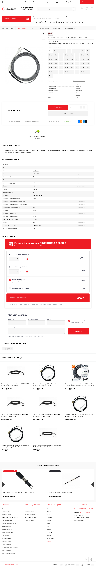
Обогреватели (5, 535)
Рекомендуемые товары (31, 517)
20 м (61, 59)
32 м (82, 63)
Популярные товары (30, 511)
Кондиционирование (7, 532)
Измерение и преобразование (10, 547)
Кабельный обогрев (7, 529)
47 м (77, 71)
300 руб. (69, 496)
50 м (50, 76)
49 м (87, 71)
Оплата (49, 520)
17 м (87, 55)
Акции (42, 2)
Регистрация (74, 2)
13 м (66, 55)
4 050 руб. (48, 451)
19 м (55, 59)
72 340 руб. (16, 420)
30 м (71, 63)
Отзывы (35, 2)
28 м (61, 63)
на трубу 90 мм (7, 349)
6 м (74, 51)
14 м (71, 55)
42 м (50, 71)
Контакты (49, 532)
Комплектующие (6, 514)
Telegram (90, 509)
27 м (55, 63)
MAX (76, 509)
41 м (87, 67)
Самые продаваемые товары (48, 465)
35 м (55, 67)
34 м (50, 67)
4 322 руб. (80, 390)
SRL (77, 97)
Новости (49, 529)
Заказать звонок (87, 2)
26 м (50, 63)
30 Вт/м (78, 95)
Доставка (50, 2)
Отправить (78, 331)
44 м (61, 71)
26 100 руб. (16, 390)
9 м (88, 51)
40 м (82, 67)
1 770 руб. (48, 390)
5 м (69, 51)
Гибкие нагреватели (7, 520)
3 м (60, 51)
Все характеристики (79, 81)
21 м (66, 59)
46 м (71, 71)
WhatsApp (82, 509)
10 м (50, 55)
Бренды (49, 535)
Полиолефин (79, 90)
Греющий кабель (6, 511)
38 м (71, 67)
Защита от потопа (6, 541)
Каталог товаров (16, 19)
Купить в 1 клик (68, 113)
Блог (48, 526)
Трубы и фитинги (6, 550)
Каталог (49, 541)
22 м (71, 59)
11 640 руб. (80, 420)
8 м (83, 51)
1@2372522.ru (84, 512)
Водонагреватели (6, 538)
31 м (77, 63)
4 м (64, 51)
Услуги (48, 523)
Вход (67, 2)
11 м (55, 55)
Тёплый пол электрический (9, 509)
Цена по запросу (9, 496)
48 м (82, 71)
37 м (66, 67)
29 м (66, 63)
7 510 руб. (48, 420)
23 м (77, 59)
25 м (87, 59)
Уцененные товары (29, 520)
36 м (61, 67)
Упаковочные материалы (8, 553)
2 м (55, 51)
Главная (27, 2)
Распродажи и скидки (30, 514)
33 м (87, 63)
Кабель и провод (6, 526)
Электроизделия (6, 544)
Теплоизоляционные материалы (10, 517)
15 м (77, 55)
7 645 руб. (16, 451)
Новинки (27, 509)
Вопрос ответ (50, 538)
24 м (82, 59)
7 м (78, 51)
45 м (66, 71)
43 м (55, 71)
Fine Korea (78, 86)
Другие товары (81, 174)
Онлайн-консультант (52, 121)
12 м (61, 55)
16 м (82, 55)
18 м (50, 59)
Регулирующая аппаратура (9, 523)
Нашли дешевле (14, 121)
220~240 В (78, 88)
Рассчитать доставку (32, 121)
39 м (77, 67)
